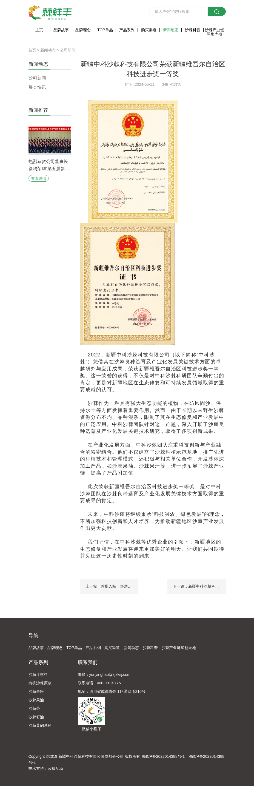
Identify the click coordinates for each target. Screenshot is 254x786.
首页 (32, 50)
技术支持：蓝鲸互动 (45, 768)
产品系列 (127, 30)
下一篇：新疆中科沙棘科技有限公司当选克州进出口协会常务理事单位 (199, 586)
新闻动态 (170, 30)
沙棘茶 (34, 708)
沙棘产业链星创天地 (214, 32)
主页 (39, 30)
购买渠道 (148, 30)
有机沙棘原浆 (40, 683)
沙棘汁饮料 (38, 674)
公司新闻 (67, 50)
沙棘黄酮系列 (40, 725)
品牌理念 (83, 30)
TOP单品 (105, 30)
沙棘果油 (36, 700)
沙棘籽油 (36, 717)
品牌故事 (61, 30)
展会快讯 (37, 87)
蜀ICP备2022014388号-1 (163, 756)
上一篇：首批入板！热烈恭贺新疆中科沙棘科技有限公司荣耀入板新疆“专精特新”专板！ (111, 586)
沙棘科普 (192, 30)
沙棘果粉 (36, 691)
